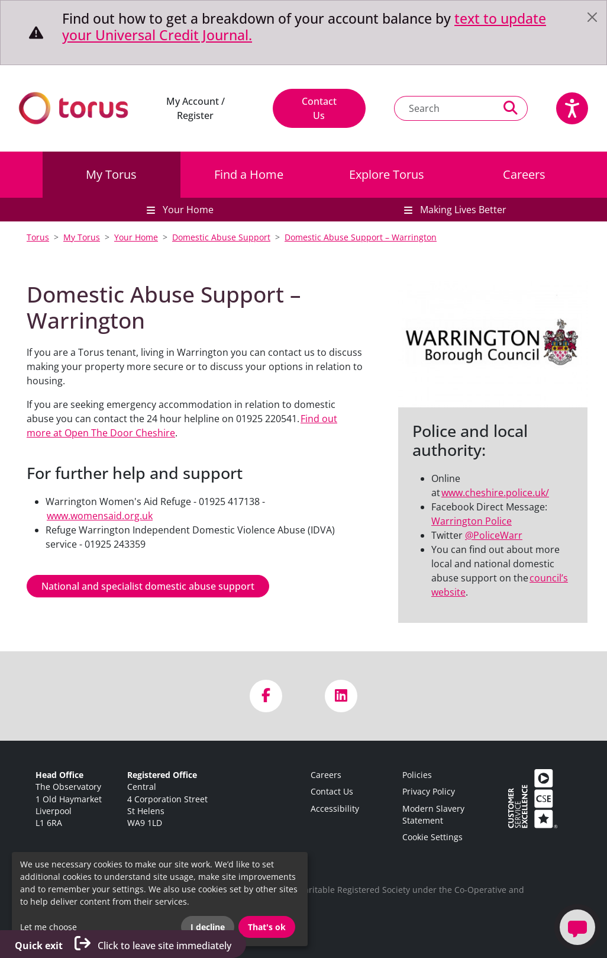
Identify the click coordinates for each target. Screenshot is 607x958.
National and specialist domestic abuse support (147, 586)
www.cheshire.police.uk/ (495, 492)
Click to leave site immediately (123, 944)
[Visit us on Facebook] (266, 696)
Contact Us (319, 108)
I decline (208, 927)
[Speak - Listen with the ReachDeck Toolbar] (572, 108)
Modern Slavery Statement (433, 814)
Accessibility (335, 808)
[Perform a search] (511, 108)
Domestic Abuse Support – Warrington (361, 237)
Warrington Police (471, 521)
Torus (38, 237)
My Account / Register (195, 108)
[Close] (592, 17)
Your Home (136, 237)
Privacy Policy (428, 791)
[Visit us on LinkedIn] (341, 696)
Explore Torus (386, 174)
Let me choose (48, 927)
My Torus (111, 174)
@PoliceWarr (493, 535)
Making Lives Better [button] (462, 209)
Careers (524, 174)
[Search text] (444, 108)
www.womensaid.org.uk (100, 515)
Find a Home (248, 174)
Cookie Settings (432, 837)
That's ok (267, 927)
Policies (417, 774)
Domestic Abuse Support (221, 237)
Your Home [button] (187, 209)
